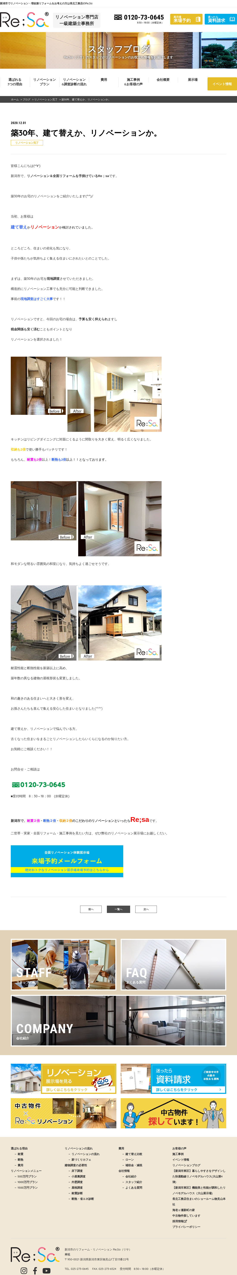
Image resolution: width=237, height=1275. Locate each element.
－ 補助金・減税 (132, 1165)
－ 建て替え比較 (132, 1154)
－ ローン (128, 1159)
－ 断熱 (18, 1159)
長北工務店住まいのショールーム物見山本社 (199, 1201)
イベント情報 (222, 84)
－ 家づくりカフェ (79, 1159)
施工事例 (178, 1154)
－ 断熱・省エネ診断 (81, 1198)
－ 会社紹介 (129, 1176)
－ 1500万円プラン (26, 1187)
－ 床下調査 (75, 1170)
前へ (91, 909)
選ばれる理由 (19, 1148)
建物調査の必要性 (76, 1165)
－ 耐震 (18, 1154)
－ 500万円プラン (25, 1176)
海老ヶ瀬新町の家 (183, 1210)
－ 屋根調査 (75, 1187)
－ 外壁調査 (75, 1182)
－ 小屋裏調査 (77, 1176)
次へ (146, 909)
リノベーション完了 (27, 142)
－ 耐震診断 (75, 1193)
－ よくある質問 (132, 1187)
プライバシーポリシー (186, 1226)
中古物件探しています (186, 1215)
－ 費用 (18, 1165)
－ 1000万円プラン (26, 1182)
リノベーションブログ (186, 1165)
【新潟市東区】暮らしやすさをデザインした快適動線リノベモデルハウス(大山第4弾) (199, 1176)
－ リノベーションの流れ (84, 1154)
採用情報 (179, 1221)
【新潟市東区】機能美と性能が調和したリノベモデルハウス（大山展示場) (199, 1190)
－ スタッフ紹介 (132, 1182)
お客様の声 (179, 1148)
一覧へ (118, 909)
